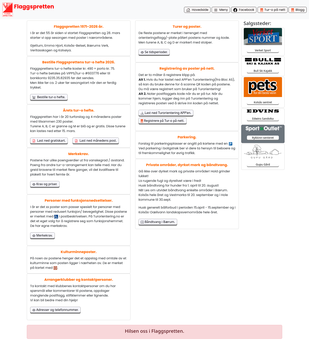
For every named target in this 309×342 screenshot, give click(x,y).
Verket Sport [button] (263, 50)
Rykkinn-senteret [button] (263, 138)
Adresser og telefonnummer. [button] (55, 310)
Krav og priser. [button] (44, 184)
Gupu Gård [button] (263, 164)
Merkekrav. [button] (42, 235)
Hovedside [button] (197, 9)
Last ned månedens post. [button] (96, 140)
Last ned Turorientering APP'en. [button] (166, 113)
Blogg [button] (297, 9)
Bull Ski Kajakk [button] (263, 71)
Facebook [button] (243, 9)
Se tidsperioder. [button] (154, 52)
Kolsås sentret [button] (263, 102)
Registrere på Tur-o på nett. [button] (162, 120)
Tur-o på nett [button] (272, 9)
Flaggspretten (28, 10)
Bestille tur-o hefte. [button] (48, 97)
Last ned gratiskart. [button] (49, 140)
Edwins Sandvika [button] (263, 118)
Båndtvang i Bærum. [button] (158, 222)
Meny (221, 9)
